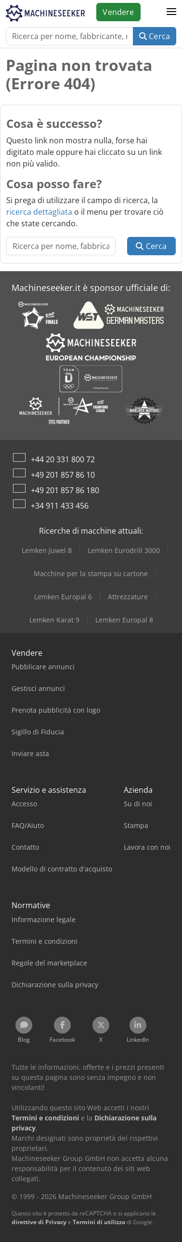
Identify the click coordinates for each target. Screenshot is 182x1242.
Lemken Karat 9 (54, 619)
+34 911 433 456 (60, 505)
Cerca (154, 36)
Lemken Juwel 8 (47, 550)
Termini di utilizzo (99, 1222)
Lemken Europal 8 (124, 619)
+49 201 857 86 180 (65, 490)
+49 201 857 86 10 (63, 474)
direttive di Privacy (39, 1222)
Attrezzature (128, 596)
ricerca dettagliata (39, 212)
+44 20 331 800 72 (63, 459)
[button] (171, 12)
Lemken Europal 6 (63, 596)
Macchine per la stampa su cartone (91, 573)
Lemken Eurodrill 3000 (124, 550)
